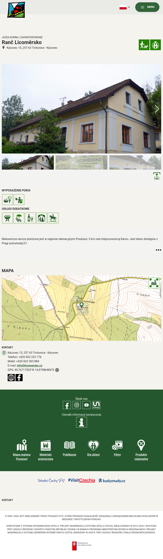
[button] (157, 109)
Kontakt (7, 500)
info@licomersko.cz (29, 365)
